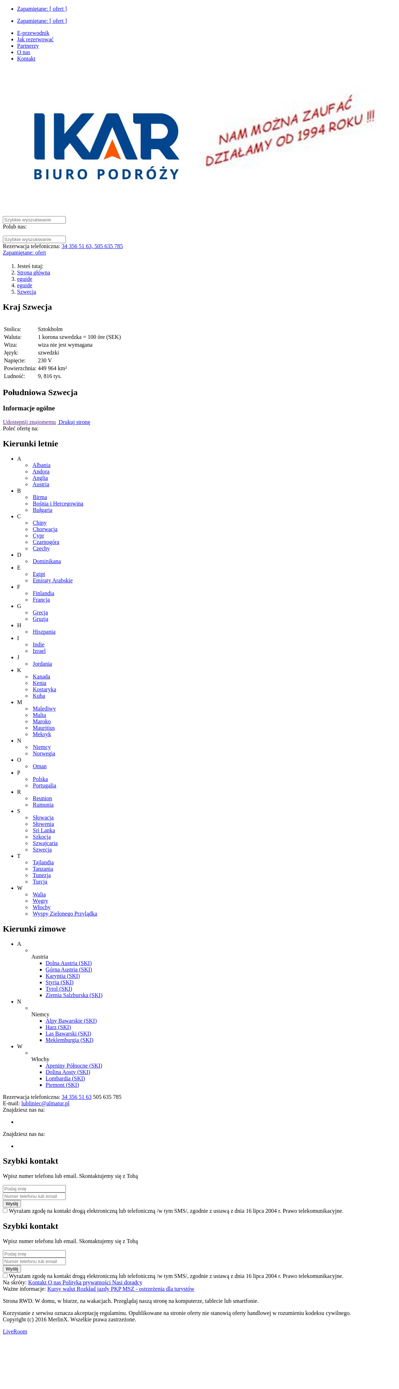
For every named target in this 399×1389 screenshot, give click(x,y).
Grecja (40, 612)
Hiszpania (44, 632)
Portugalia (44, 785)
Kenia (39, 683)
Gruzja (40, 619)
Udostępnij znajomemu (29, 422)
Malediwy (44, 709)
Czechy (41, 548)
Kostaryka (44, 689)
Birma (40, 497)
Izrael (39, 651)
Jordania (42, 664)
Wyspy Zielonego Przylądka (65, 914)
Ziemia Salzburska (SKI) (74, 995)
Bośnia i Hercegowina (58, 503)
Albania (41, 465)
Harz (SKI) (58, 1027)
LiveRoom (15, 1331)
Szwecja (26, 292)
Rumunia (43, 805)
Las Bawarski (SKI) (68, 1034)
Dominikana (47, 561)
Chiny (40, 523)
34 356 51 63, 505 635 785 (92, 246)
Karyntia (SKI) (63, 976)
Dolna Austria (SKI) (69, 963)
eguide (24, 279)
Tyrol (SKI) (59, 989)
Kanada (41, 676)
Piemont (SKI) (62, 1085)
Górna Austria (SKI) (69, 969)
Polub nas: (15, 227)
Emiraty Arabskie (53, 580)
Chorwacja (45, 529)
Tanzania (43, 869)
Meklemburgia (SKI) (69, 1040)
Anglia (40, 478)
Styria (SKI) (60, 982)
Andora (40, 471)
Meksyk (42, 734)
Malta (39, 715)
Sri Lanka (44, 830)
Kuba (39, 696)
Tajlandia (43, 862)
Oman (40, 766)
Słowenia (43, 824)
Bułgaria (42, 510)
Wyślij (12, 1203)
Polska (40, 779)
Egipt (39, 574)
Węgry (40, 901)
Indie (38, 644)
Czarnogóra (46, 542)
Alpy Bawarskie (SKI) (71, 1021)
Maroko (42, 721)
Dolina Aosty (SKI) (68, 1072)
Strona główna (33, 272)
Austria (40, 484)
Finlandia (43, 593)
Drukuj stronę (73, 422)
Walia (39, 894)
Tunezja (42, 875)
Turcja (40, 882)
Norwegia (44, 753)
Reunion (42, 798)
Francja (41, 600)
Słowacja (43, 817)
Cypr (38, 536)
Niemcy (42, 747)
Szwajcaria (45, 843)
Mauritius (44, 728)
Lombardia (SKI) (65, 1078)
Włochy (42, 907)
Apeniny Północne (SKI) (74, 1066)
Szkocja (42, 837)
